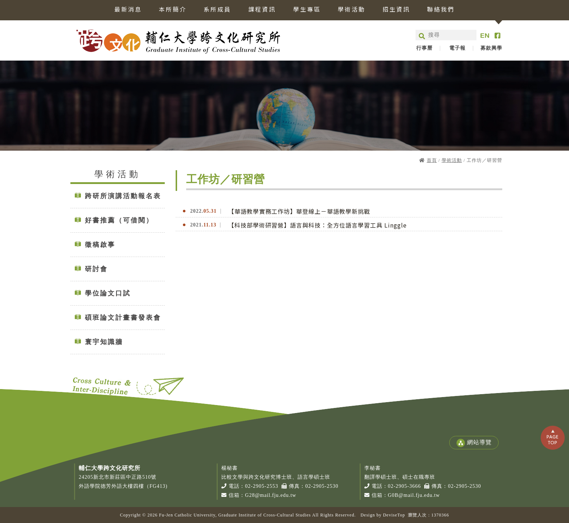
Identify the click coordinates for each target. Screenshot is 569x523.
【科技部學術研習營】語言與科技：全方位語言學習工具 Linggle (317, 225)
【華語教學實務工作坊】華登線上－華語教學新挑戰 (299, 211)
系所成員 (217, 9)
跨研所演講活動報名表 (123, 196)
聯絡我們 (441, 9)
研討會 (96, 269)
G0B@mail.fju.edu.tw (414, 495)
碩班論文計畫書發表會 (123, 317)
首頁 (432, 160)
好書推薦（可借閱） (119, 220)
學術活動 (351, 9)
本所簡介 (173, 9)
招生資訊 (396, 9)
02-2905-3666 (404, 486)
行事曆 (424, 48)
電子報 (457, 48)
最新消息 (128, 9)
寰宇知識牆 (104, 342)
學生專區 (307, 9)
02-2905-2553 (261, 486)
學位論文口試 (108, 293)
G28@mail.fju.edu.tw (270, 495)
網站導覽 (474, 443)
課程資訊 (262, 9)
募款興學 (491, 48)
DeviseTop (394, 515)
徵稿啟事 (100, 244)
